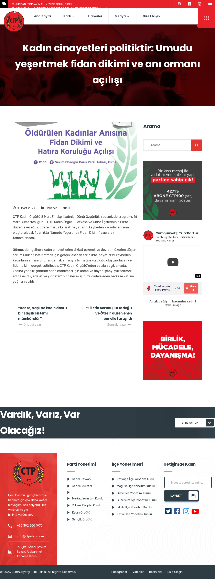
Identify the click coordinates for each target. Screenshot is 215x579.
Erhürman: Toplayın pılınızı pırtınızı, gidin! (42, 4)
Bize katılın (198, 422)
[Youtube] (210, 4)
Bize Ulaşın (151, 16)
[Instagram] (199, 4)
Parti (69, 16)
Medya (122, 16)
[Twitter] (179, 4)
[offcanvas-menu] (206, 18)
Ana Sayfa (42, 16)
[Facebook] (189, 4)
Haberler (95, 16)
